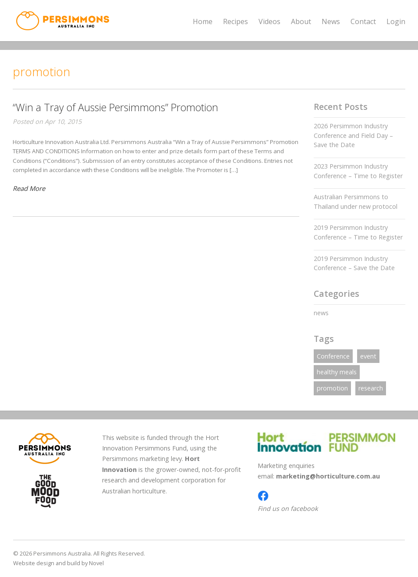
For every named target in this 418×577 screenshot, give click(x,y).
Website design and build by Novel (58, 563)
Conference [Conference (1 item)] (333, 356)
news (321, 313)
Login (395, 21)
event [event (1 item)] (368, 356)
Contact (363, 21)
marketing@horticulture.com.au (328, 476)
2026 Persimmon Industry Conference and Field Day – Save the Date (353, 135)
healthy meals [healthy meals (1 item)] (337, 372)
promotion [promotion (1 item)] (332, 388)
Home (203, 21)
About (301, 21)
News (331, 21)
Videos (269, 21)
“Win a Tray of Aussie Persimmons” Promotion (115, 107)
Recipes (235, 21)
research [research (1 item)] (370, 388)
